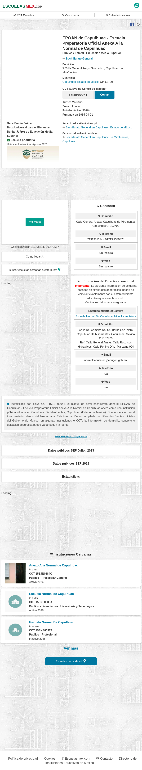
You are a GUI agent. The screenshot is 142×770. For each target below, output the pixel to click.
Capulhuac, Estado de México (81, 81)
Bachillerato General (78, 58)
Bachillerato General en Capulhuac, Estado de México (97, 127)
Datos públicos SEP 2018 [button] (71, 463)
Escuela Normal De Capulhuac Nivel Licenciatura (106, 316)
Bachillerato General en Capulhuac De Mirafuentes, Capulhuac (96, 139)
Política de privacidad (23, 758)
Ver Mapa (35, 221)
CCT (23, 15)
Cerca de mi (70, 15)
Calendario (118, 15)
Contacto (104, 758)
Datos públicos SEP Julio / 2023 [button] (71, 450)
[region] (32, 63)
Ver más (71, 648)
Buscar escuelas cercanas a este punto (34, 269)
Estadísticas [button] (71, 476)
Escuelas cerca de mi (71, 661)
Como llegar (34, 256)
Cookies (49, 758)
